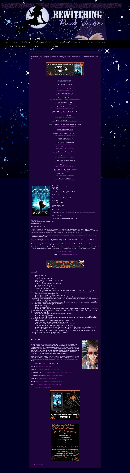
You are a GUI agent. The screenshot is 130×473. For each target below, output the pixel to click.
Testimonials (34, 46)
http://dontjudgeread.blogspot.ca (65, 130)
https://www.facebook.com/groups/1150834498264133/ (59, 372)
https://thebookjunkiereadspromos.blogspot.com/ (65, 121)
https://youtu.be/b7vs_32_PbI (69, 254)
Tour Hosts (101, 42)
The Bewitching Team (50, 46)
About (16, 42)
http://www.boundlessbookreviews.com (64, 144)
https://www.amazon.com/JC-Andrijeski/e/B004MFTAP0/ (51, 381)
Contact (90, 42)
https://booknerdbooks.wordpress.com (65, 117)
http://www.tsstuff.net (65, 139)
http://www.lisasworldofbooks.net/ (65, 148)
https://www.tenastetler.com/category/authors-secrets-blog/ (65, 99)
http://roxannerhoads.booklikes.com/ (64, 179)
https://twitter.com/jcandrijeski (43, 387)
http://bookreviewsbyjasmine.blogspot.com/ (64, 153)
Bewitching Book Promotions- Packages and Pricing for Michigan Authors (58, 42)
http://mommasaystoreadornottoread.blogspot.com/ (65, 113)
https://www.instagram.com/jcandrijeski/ (47, 378)
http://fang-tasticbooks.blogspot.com (64, 104)
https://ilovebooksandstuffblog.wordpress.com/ (65, 95)
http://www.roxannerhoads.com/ (65, 86)
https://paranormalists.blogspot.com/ (65, 81)
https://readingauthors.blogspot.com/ (64, 162)
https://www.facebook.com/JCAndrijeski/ (54, 375)
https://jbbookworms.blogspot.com (63, 171)
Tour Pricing (26, 42)
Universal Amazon (61, 251)
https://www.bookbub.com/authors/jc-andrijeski (48, 384)
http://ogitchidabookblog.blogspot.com (65, 135)
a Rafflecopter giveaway (37, 464)
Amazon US (71, 251)
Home (7, 42)
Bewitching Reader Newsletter (15, 46)
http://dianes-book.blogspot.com (65, 90)
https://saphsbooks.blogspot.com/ (65, 166)
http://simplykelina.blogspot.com (65, 175)
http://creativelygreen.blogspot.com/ (65, 108)
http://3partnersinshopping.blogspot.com (64, 126)
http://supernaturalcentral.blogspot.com (65, 157)
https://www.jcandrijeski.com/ (43, 366)
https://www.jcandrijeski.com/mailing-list (48, 369)
